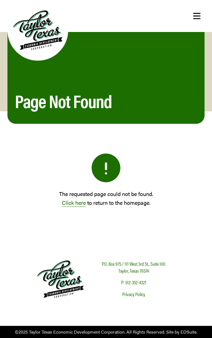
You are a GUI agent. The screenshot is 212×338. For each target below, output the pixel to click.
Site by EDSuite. (181, 332)
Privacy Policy (133, 294)
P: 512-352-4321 (133, 282)
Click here (74, 202)
